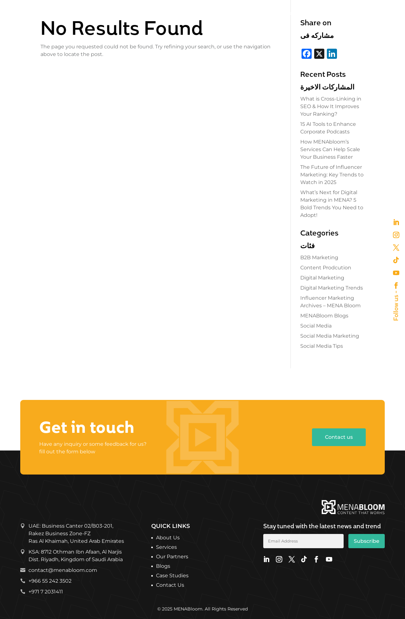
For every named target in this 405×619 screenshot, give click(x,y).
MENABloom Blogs (324, 316)
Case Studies (172, 576)
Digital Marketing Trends (331, 288)
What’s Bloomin (319, 13)
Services (233, 13)
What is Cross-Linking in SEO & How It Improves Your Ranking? (330, 106)
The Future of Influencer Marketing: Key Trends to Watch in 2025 (332, 174)
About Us (204, 13)
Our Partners (274, 13)
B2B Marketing (319, 257)
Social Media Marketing (329, 336)
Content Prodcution (325, 268)
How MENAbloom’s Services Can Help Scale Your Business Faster (330, 149)
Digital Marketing (322, 278)
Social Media (316, 326)
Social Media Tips (321, 346)
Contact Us (170, 585)
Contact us (339, 437)
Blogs (163, 566)
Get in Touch (369, 13)
